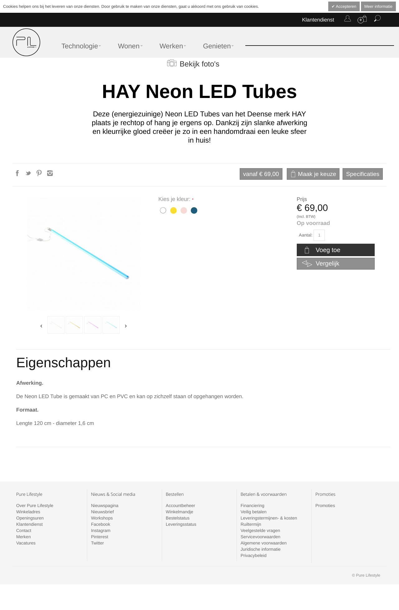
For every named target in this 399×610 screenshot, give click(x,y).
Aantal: (306, 234)
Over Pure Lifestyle (34, 505)
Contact (23, 530)
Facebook (100, 524)
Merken (23, 536)
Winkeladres (28, 511)
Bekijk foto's (199, 64)
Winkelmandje (179, 511)
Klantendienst (318, 20)
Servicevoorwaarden (261, 536)
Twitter (97, 542)
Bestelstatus (178, 517)
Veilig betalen (254, 511)
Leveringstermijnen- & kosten (269, 517)
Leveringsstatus (181, 524)
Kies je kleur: (175, 199)
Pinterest (99, 536)
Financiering (252, 505)
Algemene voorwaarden (264, 542)
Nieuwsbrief (102, 511)
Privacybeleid (254, 555)
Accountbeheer (180, 505)
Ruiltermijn (251, 524)
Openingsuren (30, 517)
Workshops (102, 517)
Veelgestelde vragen (260, 530)
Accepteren (345, 6)
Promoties (325, 505)
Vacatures (26, 542)
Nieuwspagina (104, 505)
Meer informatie (378, 6)
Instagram (100, 530)
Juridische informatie (261, 549)
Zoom (84, 254)
